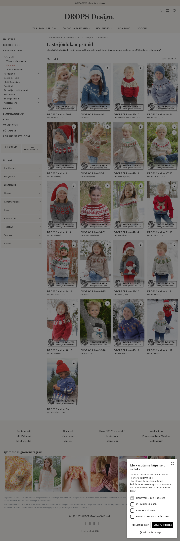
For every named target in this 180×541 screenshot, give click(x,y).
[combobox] (172, 463)
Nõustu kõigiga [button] (163, 525)
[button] (151, 532)
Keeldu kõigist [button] (140, 525)
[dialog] (152, 498)
